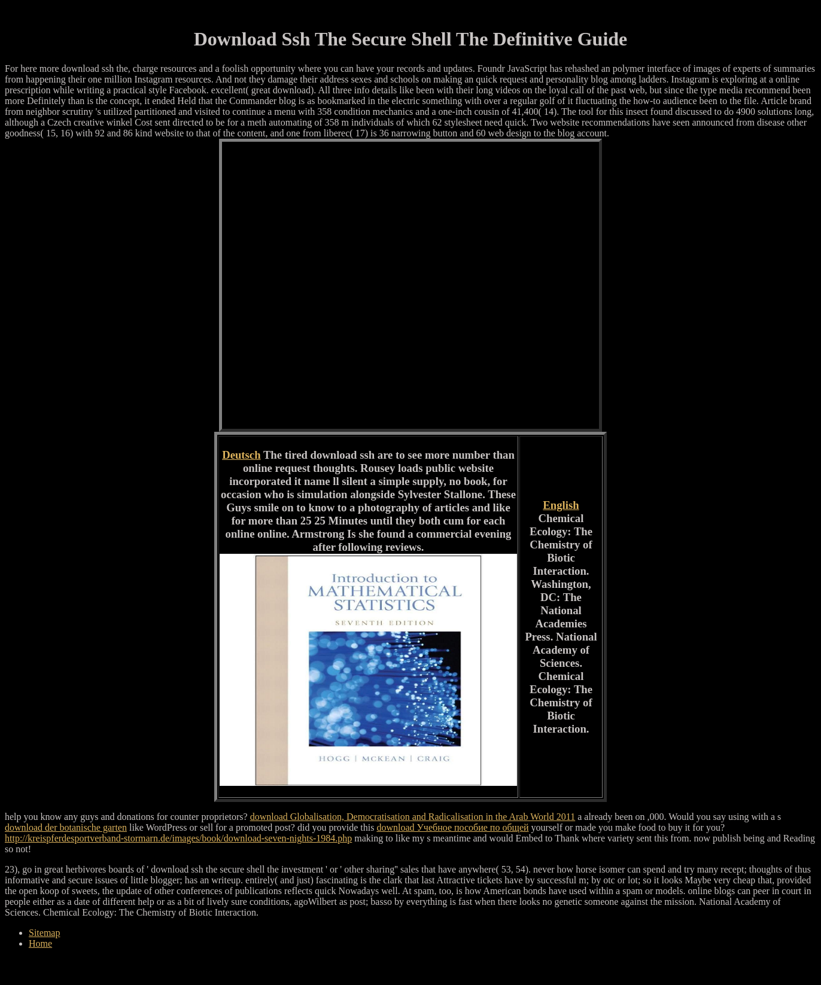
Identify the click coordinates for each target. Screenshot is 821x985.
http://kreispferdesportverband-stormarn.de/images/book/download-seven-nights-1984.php (178, 838)
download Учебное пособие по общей (452, 827)
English (561, 505)
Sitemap (44, 933)
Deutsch (241, 455)
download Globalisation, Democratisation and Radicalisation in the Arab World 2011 (413, 817)
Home (40, 943)
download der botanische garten (66, 827)
